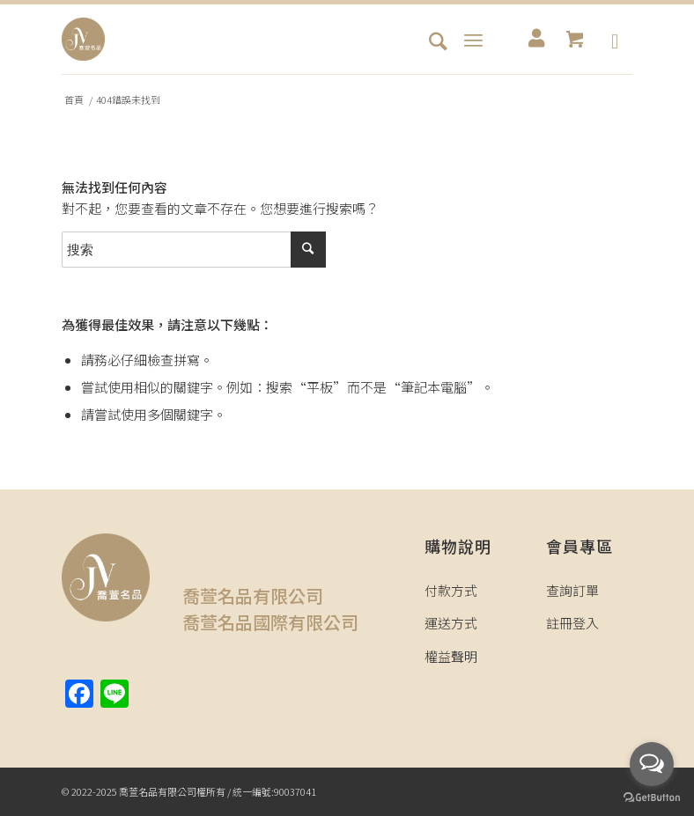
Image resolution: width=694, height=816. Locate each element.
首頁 (74, 100)
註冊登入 (572, 623)
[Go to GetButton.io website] (652, 798)
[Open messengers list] (652, 764)
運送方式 (451, 623)
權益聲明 (451, 656)
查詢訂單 (572, 590)
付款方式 (451, 590)
